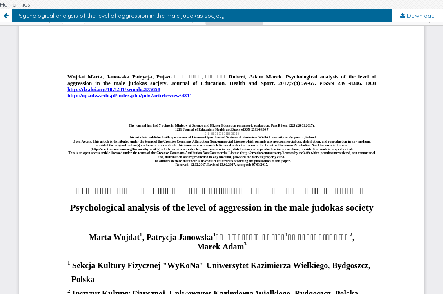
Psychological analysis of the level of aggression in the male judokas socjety (120, 15)
